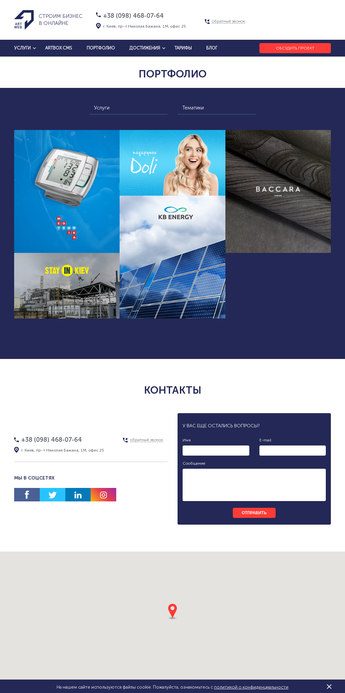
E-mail (265, 440)
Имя (187, 440)
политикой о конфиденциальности (251, 687)
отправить (254, 512)
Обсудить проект (295, 48)
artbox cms (58, 48)
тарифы (183, 48)
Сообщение (194, 463)
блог (211, 48)
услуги (22, 48)
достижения (144, 48)
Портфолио (101, 48)
